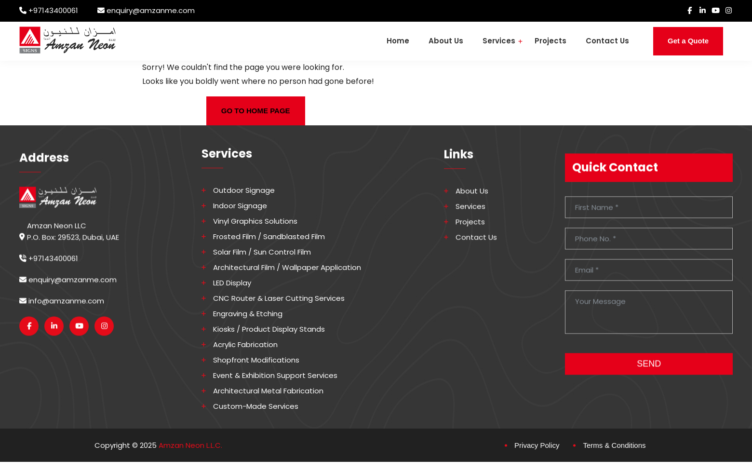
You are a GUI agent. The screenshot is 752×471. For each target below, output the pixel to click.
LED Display (233, 283)
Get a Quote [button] (688, 41)
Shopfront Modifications (257, 360)
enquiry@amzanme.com (151, 10)
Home (398, 41)
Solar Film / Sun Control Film (262, 252)
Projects (550, 41)
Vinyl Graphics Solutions (256, 221)
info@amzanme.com (61, 308)
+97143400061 (53, 10)
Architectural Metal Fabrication (269, 391)
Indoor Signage (241, 206)
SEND (649, 371)
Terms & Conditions (614, 445)
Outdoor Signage (244, 190)
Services (499, 41)
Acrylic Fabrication (246, 345)
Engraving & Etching (248, 314)
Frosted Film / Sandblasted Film (269, 237)
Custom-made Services (256, 406)
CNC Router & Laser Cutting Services (279, 298)
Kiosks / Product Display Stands (269, 329)
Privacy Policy (536, 445)
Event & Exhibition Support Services (276, 375)
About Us (446, 41)
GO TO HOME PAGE (255, 111)
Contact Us (607, 41)
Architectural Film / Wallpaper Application (288, 267)
